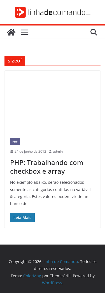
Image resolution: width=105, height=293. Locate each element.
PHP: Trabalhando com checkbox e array (46, 167)
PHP (15, 141)
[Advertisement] (52, 101)
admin (58, 151)
